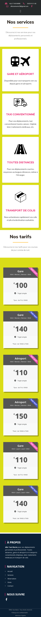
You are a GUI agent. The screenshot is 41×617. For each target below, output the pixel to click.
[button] (20, 11)
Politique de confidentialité (20, 612)
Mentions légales (20, 615)
